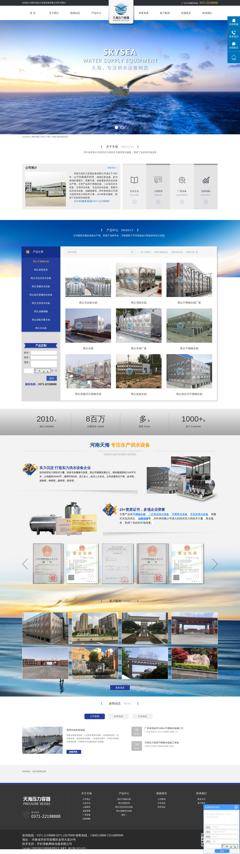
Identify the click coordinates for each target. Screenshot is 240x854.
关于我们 (54, 13)
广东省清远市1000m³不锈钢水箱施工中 (163, 728)
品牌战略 (86, 819)
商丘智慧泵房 (124, 803)
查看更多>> (112, 168)
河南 (44, 852)
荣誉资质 (144, 13)
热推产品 (26, 852)
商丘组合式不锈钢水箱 (189, 394)
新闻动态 (75, 13)
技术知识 (161, 807)
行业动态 (161, 803)
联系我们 (207, 13)
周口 (75, 852)
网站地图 (35, 137)
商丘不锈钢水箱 (189, 348)
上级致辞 (86, 807)
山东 (62, 852)
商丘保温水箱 (139, 394)
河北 (49, 852)
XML (49, 137)
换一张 (54, 370)
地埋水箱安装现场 (76, 730)
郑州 (58, 852)
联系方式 (201, 799)
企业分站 (26, 137)
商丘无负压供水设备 (124, 807)
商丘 (66, 852)
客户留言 (201, 803)
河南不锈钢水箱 (161, 252)
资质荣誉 (86, 811)
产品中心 (96, 13)
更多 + (124, 815)
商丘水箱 (88, 348)
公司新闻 (161, 799)
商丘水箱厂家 (139, 348)
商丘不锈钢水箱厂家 (189, 302)
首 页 (33, 13)
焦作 (80, 852)
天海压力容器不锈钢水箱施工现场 (161, 742)
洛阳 (71, 852)
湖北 (53, 852)
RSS (43, 137)
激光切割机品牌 (39, 771)
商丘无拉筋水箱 (88, 302)
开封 (84, 852)
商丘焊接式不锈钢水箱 (88, 394)
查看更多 (120, 687)
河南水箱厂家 (192, 252)
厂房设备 (86, 815)
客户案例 (165, 13)
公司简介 (86, 799)
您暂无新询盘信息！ (61, 137)
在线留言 (186, 13)
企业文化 (86, 803)
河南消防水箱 (177, 252)
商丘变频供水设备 (124, 811)
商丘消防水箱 (139, 302)
